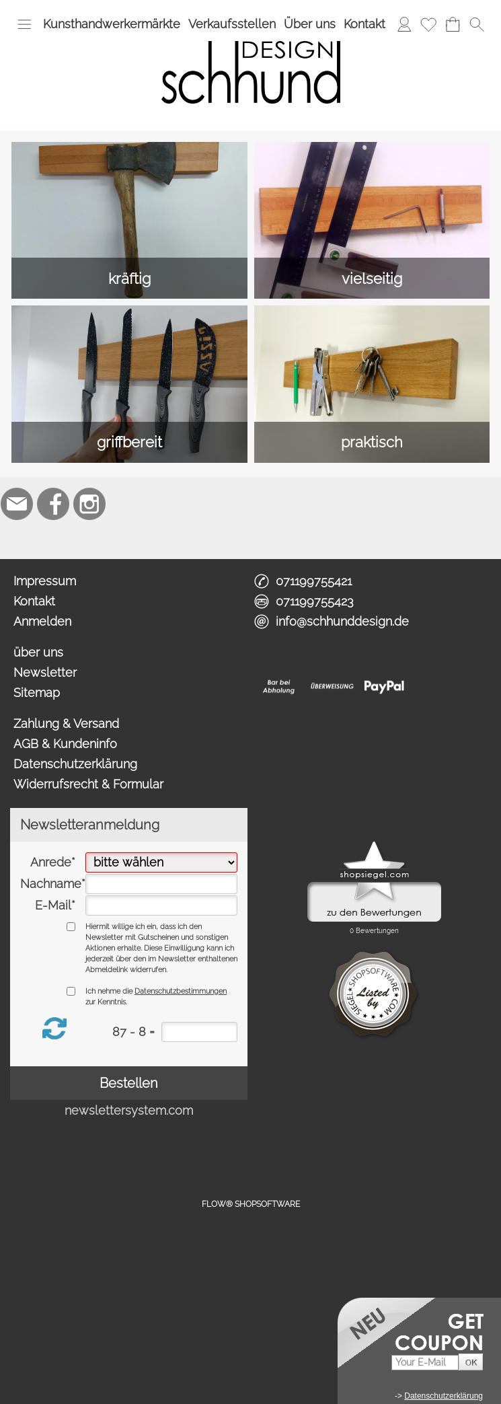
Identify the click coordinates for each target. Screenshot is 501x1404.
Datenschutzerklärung (75, 764)
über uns (38, 652)
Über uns (310, 24)
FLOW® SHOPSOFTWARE (251, 1204)
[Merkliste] (428, 24)
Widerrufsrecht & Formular (88, 784)
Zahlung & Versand (66, 723)
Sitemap (36, 693)
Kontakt (364, 24)
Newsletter (45, 672)
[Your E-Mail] (425, 1362)
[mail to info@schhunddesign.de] (17, 504)
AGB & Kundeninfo (65, 744)
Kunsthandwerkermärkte (111, 24)
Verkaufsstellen (232, 24)
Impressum (44, 581)
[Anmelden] (404, 24)
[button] (24, 24)
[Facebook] (53, 504)
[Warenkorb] (452, 24)
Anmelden (42, 621)
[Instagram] (89, 504)
